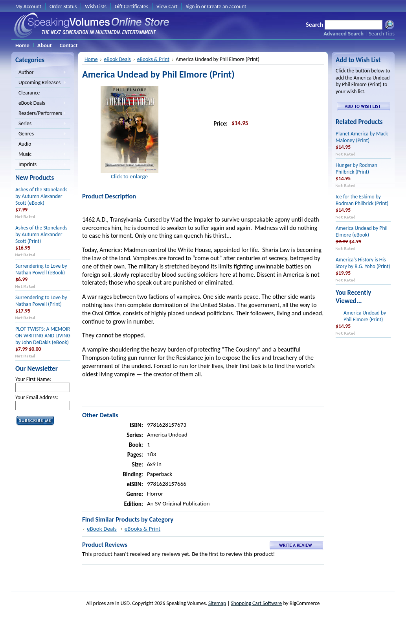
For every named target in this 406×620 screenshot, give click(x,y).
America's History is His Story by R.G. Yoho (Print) (363, 263)
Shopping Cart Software (256, 603)
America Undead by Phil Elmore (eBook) (362, 231)
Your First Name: (33, 379)
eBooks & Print (153, 59)
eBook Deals (40, 103)
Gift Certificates (131, 6)
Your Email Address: (36, 397)
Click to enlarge (129, 176)
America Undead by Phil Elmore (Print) (365, 316)
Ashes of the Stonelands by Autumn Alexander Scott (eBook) (41, 196)
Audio (40, 144)
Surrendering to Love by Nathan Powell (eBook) (41, 269)
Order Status (63, 6)
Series (40, 124)
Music (40, 155)
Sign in (193, 6)
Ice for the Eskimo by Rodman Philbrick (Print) (362, 200)
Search (314, 24)
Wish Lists (96, 6)
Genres (40, 134)
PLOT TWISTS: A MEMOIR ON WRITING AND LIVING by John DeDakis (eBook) (42, 336)
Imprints (40, 165)
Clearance (29, 92)
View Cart (166, 6)
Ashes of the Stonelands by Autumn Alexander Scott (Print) (41, 234)
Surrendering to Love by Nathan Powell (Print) (41, 300)
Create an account (226, 6)
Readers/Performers (40, 114)
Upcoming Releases (40, 83)
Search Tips (382, 33)
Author (40, 73)
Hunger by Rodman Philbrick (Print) (356, 168)
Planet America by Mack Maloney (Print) (362, 137)
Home (91, 59)
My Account (28, 6)
